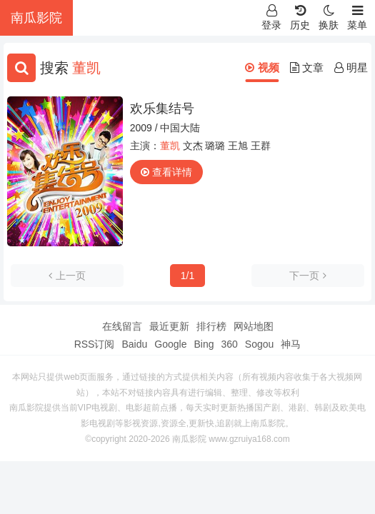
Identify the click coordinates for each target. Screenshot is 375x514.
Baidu (134, 344)
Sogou (259, 344)
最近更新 (169, 326)
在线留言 (122, 326)
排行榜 (211, 326)
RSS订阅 (94, 344)
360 (229, 344)
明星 (351, 67)
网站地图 (254, 326)
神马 (291, 344)
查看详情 (166, 172)
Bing (204, 344)
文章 (307, 67)
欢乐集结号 (162, 108)
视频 (262, 67)
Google (170, 344)
